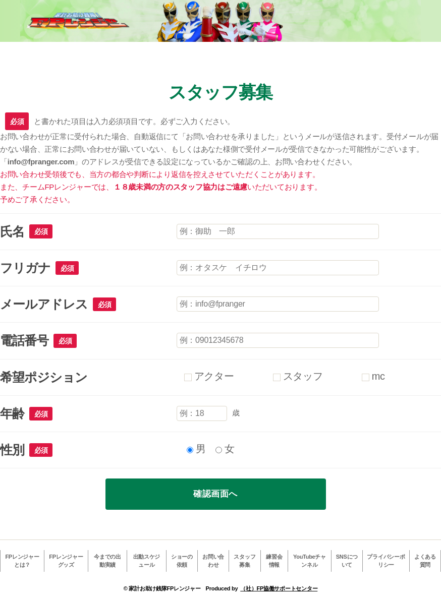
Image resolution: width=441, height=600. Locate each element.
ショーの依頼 (182, 561)
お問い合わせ (213, 561)
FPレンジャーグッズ (66, 561)
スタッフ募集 (244, 561)
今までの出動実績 (107, 561)
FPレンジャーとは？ (22, 561)
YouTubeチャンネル (309, 561)
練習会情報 (274, 561)
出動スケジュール (146, 561)
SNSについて (347, 561)
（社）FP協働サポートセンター (278, 588)
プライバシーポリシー (386, 561)
